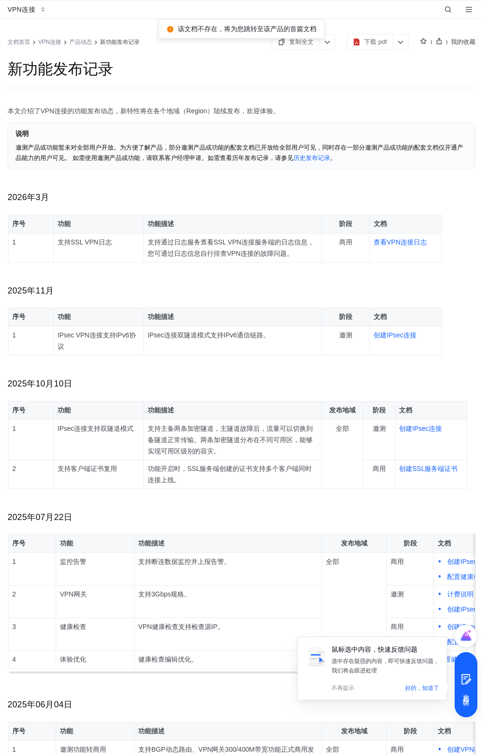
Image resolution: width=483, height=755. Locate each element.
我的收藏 (463, 41)
